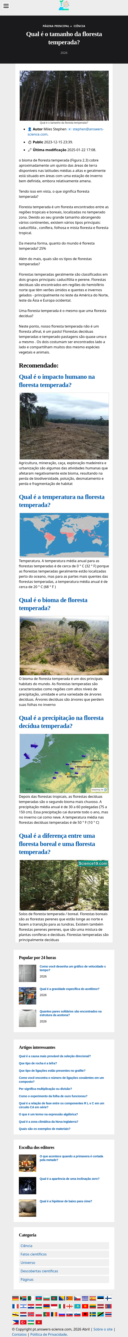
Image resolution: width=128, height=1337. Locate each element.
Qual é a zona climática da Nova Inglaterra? (48, 1121)
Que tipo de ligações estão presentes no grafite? (52, 1070)
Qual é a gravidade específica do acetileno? (69, 989)
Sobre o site (103, 1329)
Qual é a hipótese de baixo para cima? (66, 1201)
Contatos (19, 1334)
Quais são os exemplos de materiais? (45, 1129)
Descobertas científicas (39, 1271)
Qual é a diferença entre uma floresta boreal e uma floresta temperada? (57, 843)
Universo (28, 1262)
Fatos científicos (34, 1254)
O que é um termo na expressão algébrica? (48, 1114)
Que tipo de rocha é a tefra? (38, 1063)
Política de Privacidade (48, 1334)
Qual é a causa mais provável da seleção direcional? (55, 1056)
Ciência (26, 1245)
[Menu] (6, 6)
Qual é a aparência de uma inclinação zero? (70, 1178)
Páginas (27, 1279)
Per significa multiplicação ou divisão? (45, 1089)
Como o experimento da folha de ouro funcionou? (53, 1096)
